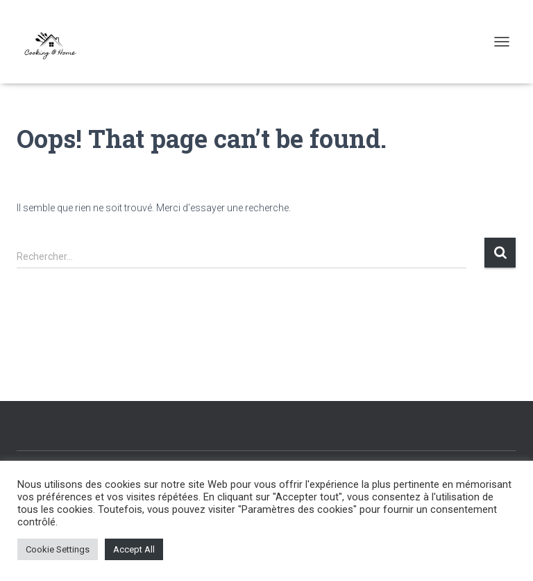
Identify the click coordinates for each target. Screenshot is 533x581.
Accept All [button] (134, 549)
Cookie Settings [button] (58, 549)
